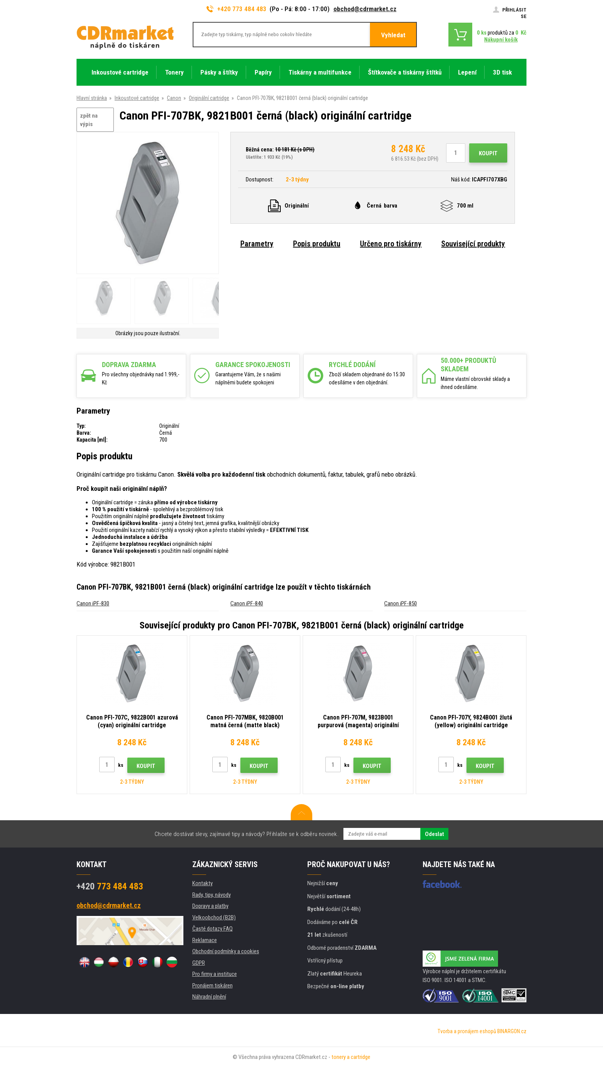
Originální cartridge (209, 98)
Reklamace (204, 940)
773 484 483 (110, 886)
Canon (174, 98)
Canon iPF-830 (93, 603)
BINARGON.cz (511, 1031)
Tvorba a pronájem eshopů (467, 1031)
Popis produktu (316, 243)
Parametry (256, 243)
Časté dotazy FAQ (212, 928)
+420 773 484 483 (237, 9)
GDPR (198, 962)
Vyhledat (393, 35)
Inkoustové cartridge (137, 98)
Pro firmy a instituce (214, 974)
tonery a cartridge (350, 1057)
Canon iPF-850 (400, 603)
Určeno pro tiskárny (390, 243)
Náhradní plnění (209, 996)
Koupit (488, 153)
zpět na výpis (89, 120)
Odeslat (434, 834)
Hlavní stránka (92, 98)
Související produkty (473, 243)
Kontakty (202, 883)
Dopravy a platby (210, 905)
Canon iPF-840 (246, 603)
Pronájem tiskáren (212, 985)
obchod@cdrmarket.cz (364, 9)
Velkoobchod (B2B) (214, 917)
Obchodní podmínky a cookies (225, 951)
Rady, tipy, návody (211, 894)
